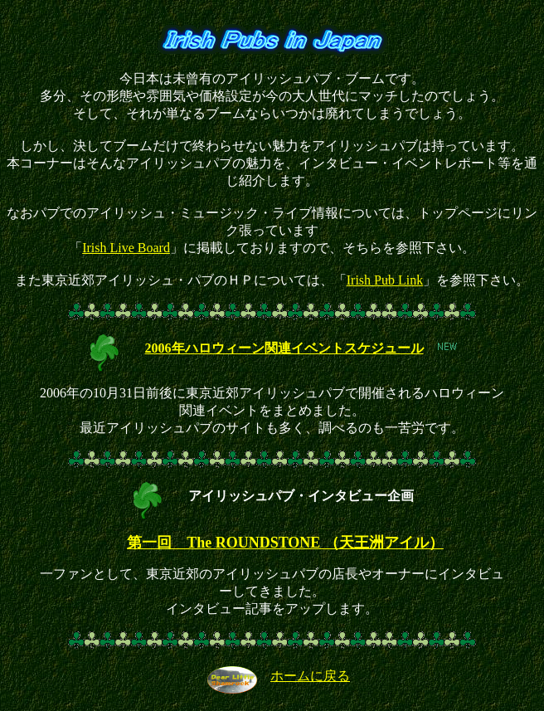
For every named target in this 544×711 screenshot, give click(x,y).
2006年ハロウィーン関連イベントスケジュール (284, 348)
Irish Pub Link (385, 280)
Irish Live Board (126, 248)
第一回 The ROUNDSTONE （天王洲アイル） (285, 542)
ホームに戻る (310, 676)
